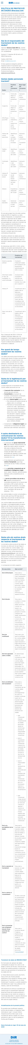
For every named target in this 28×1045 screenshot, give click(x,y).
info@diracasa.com (10, 61)
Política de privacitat (14, 1041)
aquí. (13, 457)
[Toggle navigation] (2, 3)
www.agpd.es (19, 951)
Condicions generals (14, 1040)
